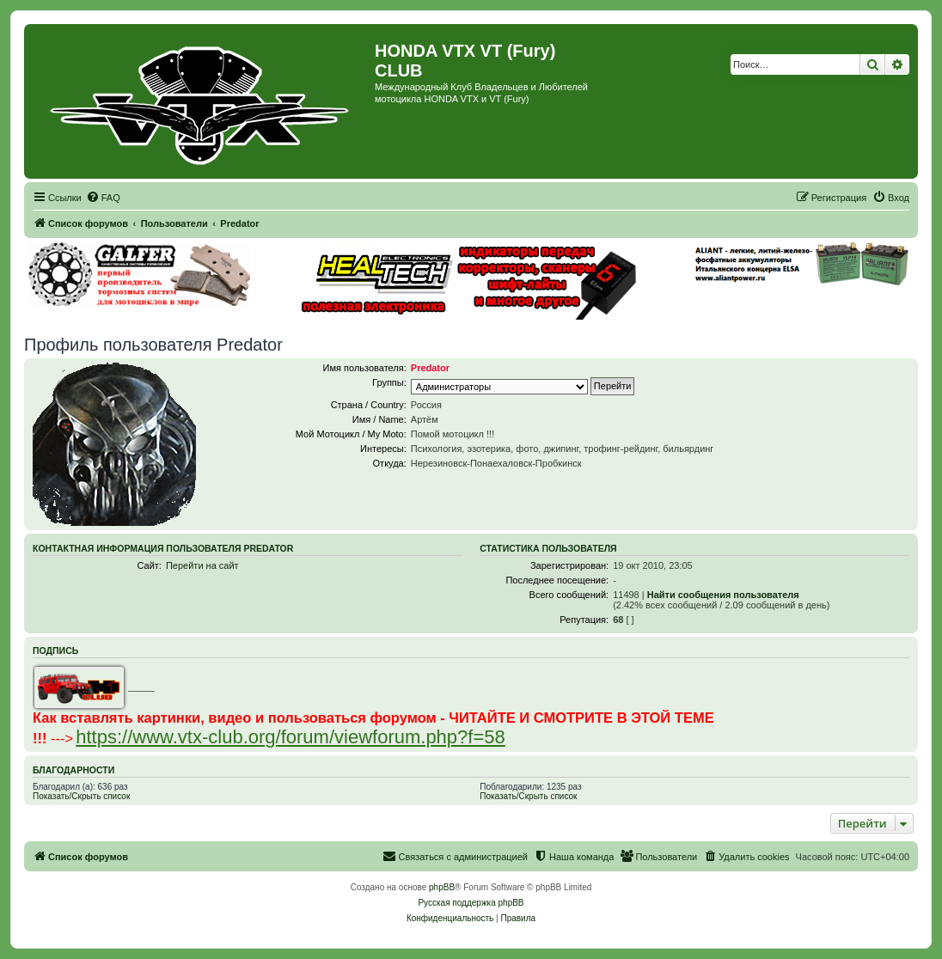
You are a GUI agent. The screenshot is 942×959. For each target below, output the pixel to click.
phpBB (442, 887)
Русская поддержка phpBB (470, 902)
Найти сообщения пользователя (723, 594)
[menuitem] (103, 197)
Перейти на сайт (202, 565)
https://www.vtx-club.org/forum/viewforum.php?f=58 (290, 737)
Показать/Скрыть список (81, 796)
